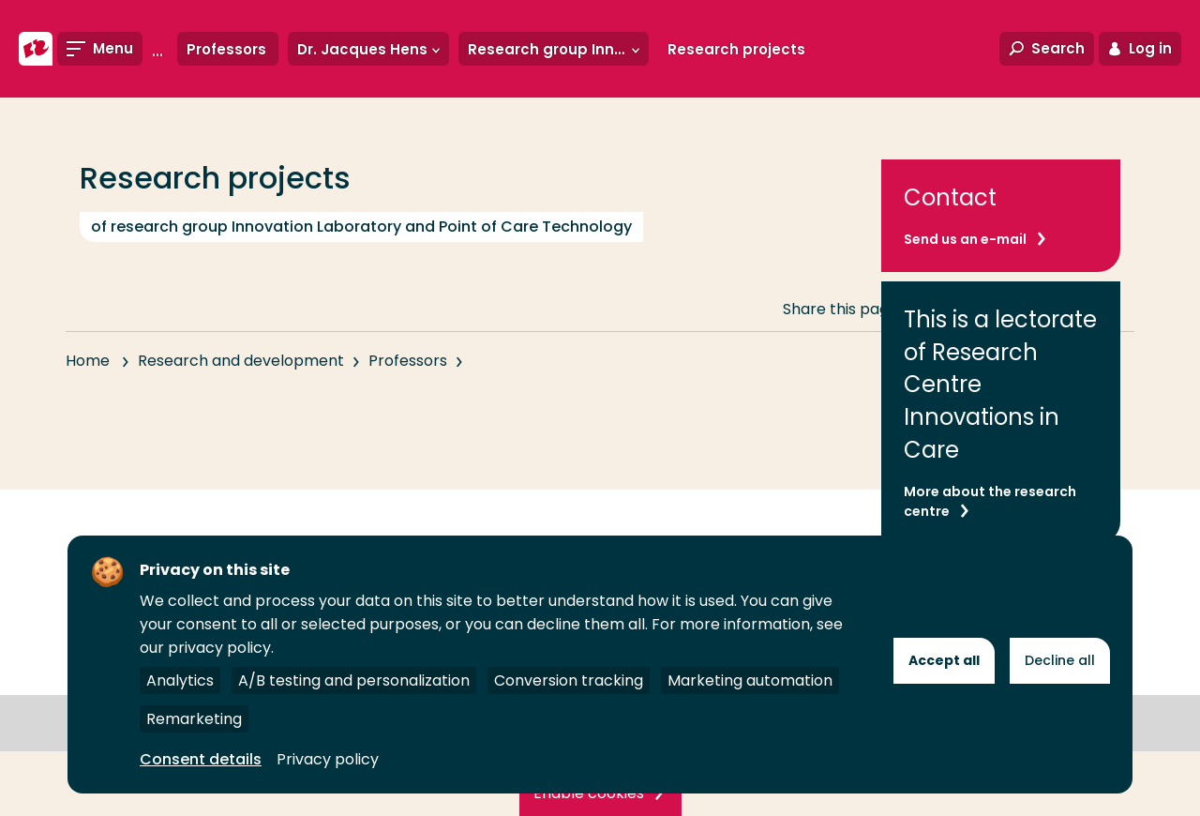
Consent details (201, 759)
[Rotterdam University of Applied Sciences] (35, 49)
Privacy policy (328, 759)
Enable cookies (588, 793)
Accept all (944, 660)
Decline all (1060, 660)
